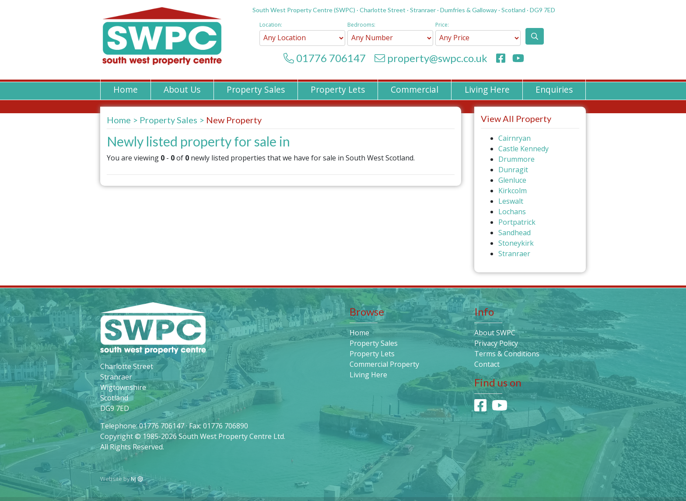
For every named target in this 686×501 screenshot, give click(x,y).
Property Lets (338, 89)
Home (125, 89)
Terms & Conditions (506, 353)
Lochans (512, 211)
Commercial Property (384, 364)
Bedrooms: (361, 24)
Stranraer (514, 253)
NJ (137, 479)
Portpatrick (517, 222)
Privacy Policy (496, 343)
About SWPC (494, 332)
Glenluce (512, 180)
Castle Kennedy (523, 148)
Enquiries (554, 89)
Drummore (516, 159)
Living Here (487, 89)
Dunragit (513, 169)
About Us (182, 89)
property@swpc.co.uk (437, 58)
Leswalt (510, 201)
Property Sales (256, 89)
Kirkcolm (512, 190)
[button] (534, 36)
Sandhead (514, 232)
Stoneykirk (516, 243)
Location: (270, 24)
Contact (487, 364)
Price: (442, 24)
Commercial (414, 89)
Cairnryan (514, 138)
